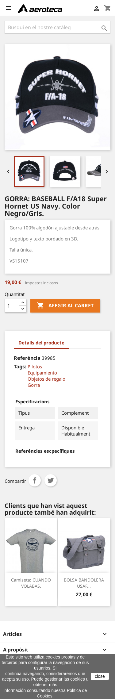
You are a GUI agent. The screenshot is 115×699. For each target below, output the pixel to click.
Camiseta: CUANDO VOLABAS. (31, 583)
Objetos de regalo (46, 379)
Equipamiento (42, 373)
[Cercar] (57, 27)
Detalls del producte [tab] (41, 343)
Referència (27, 358)
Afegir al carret (65, 306)
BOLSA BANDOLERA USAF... (84, 583)
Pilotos (35, 366)
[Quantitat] (12, 306)
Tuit (50, 480)
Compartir (35, 480)
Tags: (20, 366)
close (100, 676)
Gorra (34, 385)
